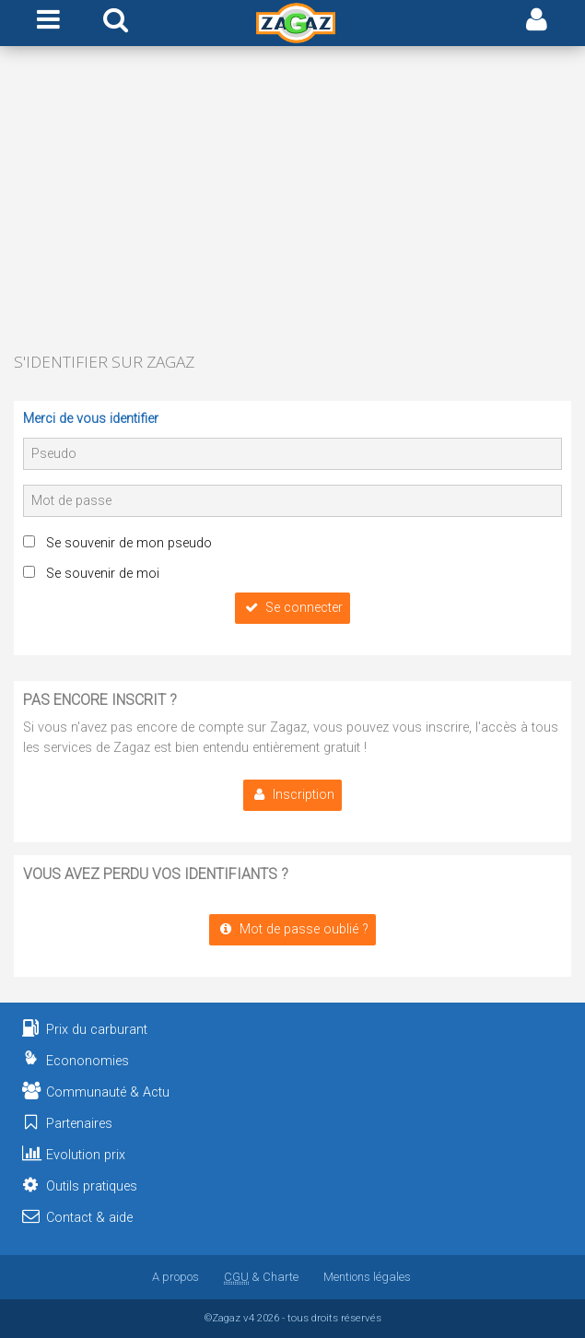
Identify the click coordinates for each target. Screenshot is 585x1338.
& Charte (261, 1277)
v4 (248, 1317)
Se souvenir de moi (102, 573)
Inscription (292, 795)
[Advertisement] (292, 201)
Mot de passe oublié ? (292, 929)
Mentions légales (367, 1277)
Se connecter (292, 608)
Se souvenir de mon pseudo (129, 543)
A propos (175, 1277)
